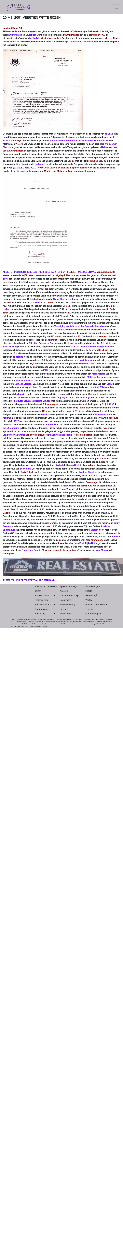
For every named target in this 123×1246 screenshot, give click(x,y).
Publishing (39, 613)
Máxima (104, 147)
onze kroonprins (11, 428)
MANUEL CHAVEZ (87, 272)
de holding (18, 356)
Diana (109, 384)
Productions (66, 613)
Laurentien (30, 34)
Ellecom (39, 302)
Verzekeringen (91, 586)
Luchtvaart (65, 600)
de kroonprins (28, 431)
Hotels (88, 591)
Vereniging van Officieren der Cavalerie (74, 326)
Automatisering (66, 604)
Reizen (37, 591)
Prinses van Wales (30, 397)
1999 (5, 278)
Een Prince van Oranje (14, 434)
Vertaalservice (40, 595)
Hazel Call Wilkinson (99, 387)
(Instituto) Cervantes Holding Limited (31, 401)
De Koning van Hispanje (60, 434)
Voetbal (89, 600)
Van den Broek (48, 424)
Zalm (91, 363)
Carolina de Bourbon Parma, (64, 140)
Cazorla (99, 326)
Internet (64, 609)
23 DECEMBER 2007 (24, 167)
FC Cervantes (57, 329)
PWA (109, 438)
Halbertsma (9, 309)
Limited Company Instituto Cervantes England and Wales (76, 397)
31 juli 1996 (108, 404)
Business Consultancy (40, 586)
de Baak (109, 133)
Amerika (64, 591)
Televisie (89, 609)
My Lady (33, 38)
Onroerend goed (91, 613)
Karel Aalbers (98, 373)
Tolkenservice (40, 600)
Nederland (40, 164)
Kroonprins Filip (102, 140)
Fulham (19, 394)
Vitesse (76, 329)
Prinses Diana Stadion (20, 384)
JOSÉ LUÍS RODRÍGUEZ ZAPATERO (44, 272)
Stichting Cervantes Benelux (43, 343)
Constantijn (16, 34)
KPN (45, 370)
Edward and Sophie (31, 550)
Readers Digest (86, 472)
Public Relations (40, 604)
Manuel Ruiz (73, 465)
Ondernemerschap (66, 595)
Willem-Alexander (103, 414)
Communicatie (40, 609)
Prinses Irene (86, 140)
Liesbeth (59, 465)
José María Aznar (24, 380)
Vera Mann (101, 550)
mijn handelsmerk (83, 360)
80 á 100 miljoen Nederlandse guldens (89, 346)
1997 (16, 421)
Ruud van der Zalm (16, 519)
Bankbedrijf (91, 595)
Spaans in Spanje (66, 586)
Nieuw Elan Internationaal (66, 299)
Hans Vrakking (10, 346)
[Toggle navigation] (117, 7)
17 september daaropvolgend (83, 41)
